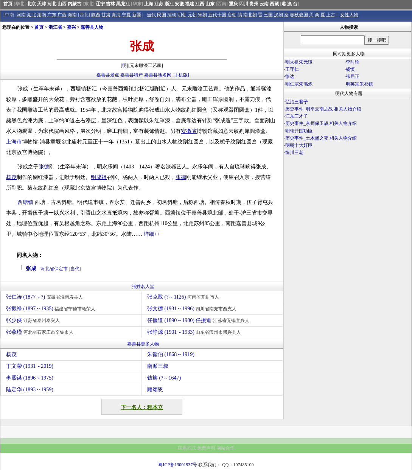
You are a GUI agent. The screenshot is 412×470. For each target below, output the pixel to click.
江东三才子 (296, 116)
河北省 (47, 268)
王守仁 (292, 69)
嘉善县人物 (92, 27)
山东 (210, 3)
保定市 (61, 268)
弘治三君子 (296, 101)
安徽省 (189, 131)
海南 (72, 14)
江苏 (158, 3)
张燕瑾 (40, 332)
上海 (148, 3)
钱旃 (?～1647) (164, 378)
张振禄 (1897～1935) (51, 308)
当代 (151, 14)
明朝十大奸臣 (298, 145)
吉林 (110, 3)
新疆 (136, 14)
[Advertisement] (347, 222)
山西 (62, 3)
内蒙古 (74, 3)
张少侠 (34, 320)
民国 (161, 14)
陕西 (95, 14)
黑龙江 (123, 3)
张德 (44, 167)
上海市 (14, 142)
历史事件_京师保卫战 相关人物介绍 (321, 123)
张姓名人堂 (143, 286)
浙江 (169, 3)
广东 (51, 14)
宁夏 (126, 14)
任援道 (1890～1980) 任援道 (199, 320)
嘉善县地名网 (157, 75)
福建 (189, 3)
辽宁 (100, 3)
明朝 (182, 14)
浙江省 (55, 27)
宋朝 (202, 14)
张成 (31, 268)
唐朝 (231, 14)
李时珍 (352, 62)
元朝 (192, 14)
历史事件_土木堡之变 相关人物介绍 (321, 138)
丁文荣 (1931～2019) (29, 366)
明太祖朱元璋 (298, 62)
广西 (62, 14)
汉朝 (278, 14)
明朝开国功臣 (298, 131)
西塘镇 (25, 202)
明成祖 (99, 177)
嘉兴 (71, 27)
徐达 (289, 76)
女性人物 (349, 14)
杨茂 (11, 177)
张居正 (352, 76)
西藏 (274, 3)
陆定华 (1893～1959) (29, 389)
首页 (7, 3)
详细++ (152, 234)
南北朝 (250, 14)
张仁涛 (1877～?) (45, 297)
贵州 (253, 3)
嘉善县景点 (107, 75)
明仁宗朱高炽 (298, 84)
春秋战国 (299, 14)
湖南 (41, 14)
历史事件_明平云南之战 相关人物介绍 (323, 109)
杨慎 (350, 69)
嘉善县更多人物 (143, 344)
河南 (21, 14)
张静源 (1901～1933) (195, 332)
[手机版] (181, 75)
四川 (243, 3)
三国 (268, 14)
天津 (41, 3)
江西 (199, 3)
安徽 (179, 3)
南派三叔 (157, 366)
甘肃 (105, 14)
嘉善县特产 (131, 75)
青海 (116, 14)
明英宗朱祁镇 (359, 84)
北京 (31, 3)
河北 (51, 3)
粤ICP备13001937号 (177, 464)
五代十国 (217, 14)
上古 (330, 14)
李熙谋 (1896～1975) (29, 378)
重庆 (233, 3)
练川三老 (294, 152)
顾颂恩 (155, 389)
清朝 (171, 14)
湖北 (31, 14)
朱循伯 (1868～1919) (170, 354)
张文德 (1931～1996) (192, 308)
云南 (264, 3)
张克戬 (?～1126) (184, 297)
